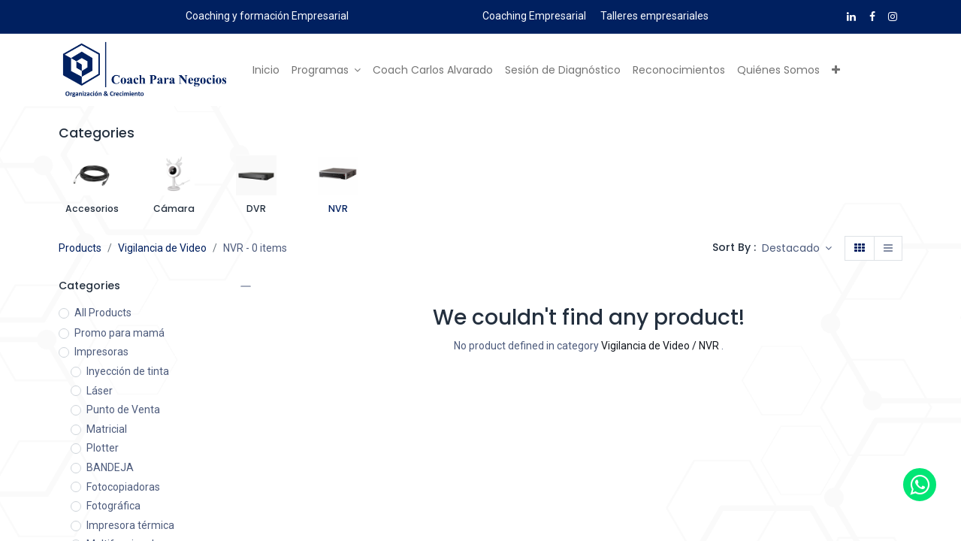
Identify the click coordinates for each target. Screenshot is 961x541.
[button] (836, 70)
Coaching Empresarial (534, 16)
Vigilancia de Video (162, 248)
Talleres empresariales (654, 16)
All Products (102, 313)
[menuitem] (266, 70)
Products (80, 248)
